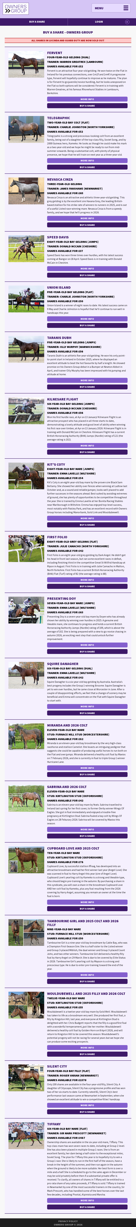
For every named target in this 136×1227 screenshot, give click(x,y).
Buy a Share (37, 21)
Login (99, 21)
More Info (87, 99)
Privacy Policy (68, 1221)
